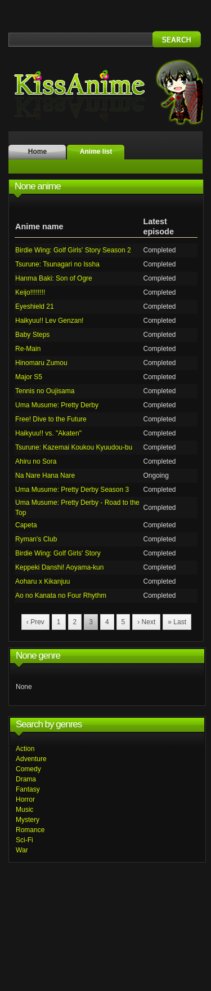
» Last (177, 622)
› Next (146, 622)
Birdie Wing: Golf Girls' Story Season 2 (73, 250)
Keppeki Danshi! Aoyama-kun (59, 567)
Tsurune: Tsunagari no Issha (57, 264)
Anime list (96, 151)
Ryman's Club (36, 539)
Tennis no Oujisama (44, 391)
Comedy (28, 769)
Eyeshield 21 (34, 306)
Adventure (31, 759)
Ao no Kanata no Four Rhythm (60, 595)
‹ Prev (35, 622)
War (22, 850)
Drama (26, 779)
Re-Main (28, 349)
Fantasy (28, 789)
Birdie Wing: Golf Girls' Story (58, 553)
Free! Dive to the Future (51, 419)
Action (25, 749)
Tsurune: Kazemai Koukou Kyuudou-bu (73, 447)
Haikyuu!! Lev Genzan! (49, 321)
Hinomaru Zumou (41, 363)
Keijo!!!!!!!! (30, 292)
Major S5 (28, 377)
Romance (30, 830)
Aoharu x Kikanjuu (42, 581)
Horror (25, 799)
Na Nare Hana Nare (45, 475)
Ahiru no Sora (35, 461)
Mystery (27, 820)
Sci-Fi (24, 840)
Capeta (26, 525)
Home (37, 151)
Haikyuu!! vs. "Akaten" (48, 433)
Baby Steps (32, 335)
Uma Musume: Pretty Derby (56, 405)
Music (24, 810)
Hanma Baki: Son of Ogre (53, 278)
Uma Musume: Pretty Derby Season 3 (72, 490)
